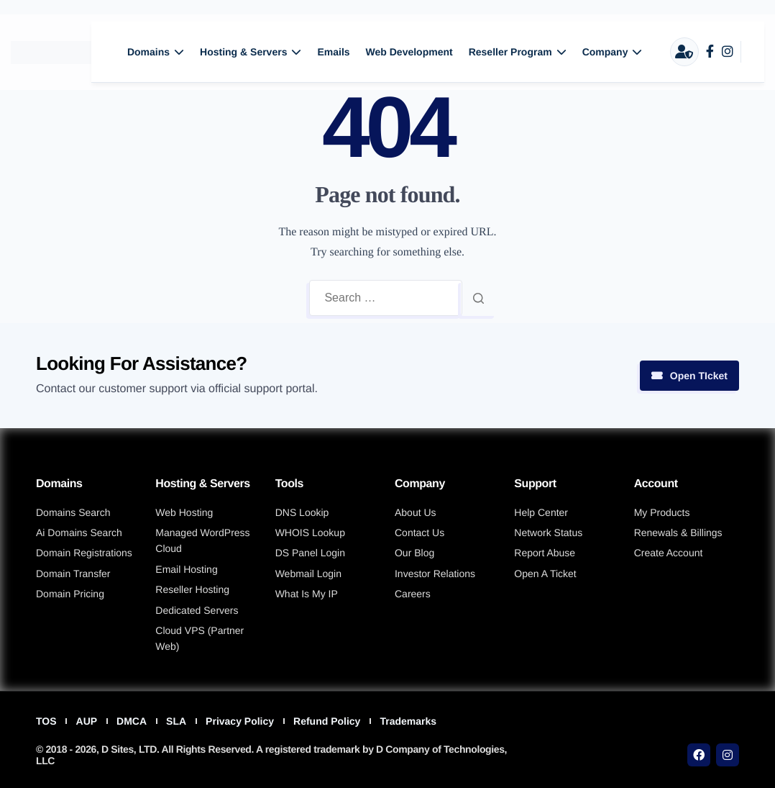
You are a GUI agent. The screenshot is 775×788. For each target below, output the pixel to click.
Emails (333, 52)
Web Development (409, 52)
